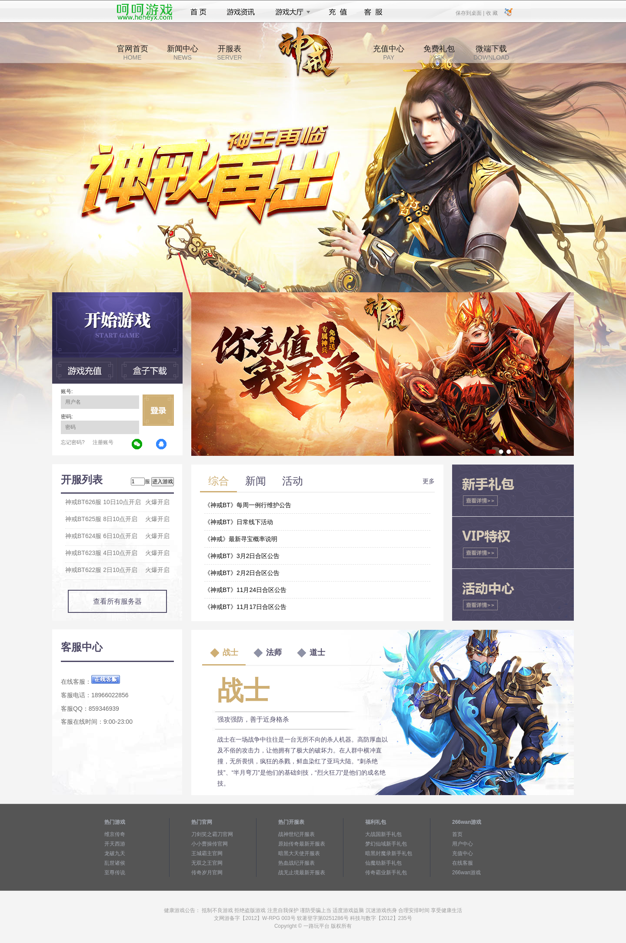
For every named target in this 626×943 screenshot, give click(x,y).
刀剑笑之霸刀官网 (212, 834)
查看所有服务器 (117, 601)
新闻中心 (182, 52)
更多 (429, 481)
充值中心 (388, 52)
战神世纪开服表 (296, 834)
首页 (198, 12)
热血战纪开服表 (296, 863)
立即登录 (158, 410)
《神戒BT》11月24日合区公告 (245, 589)
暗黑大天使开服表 (299, 853)
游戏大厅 (290, 12)
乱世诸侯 (114, 863)
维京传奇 (114, 834)
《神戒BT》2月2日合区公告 (242, 572)
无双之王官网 (207, 863)
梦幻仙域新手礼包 (386, 844)
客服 (373, 12)
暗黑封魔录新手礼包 (388, 853)
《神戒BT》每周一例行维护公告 (247, 505)
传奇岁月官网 (207, 872)
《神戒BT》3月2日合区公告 (242, 555)
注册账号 (103, 442)
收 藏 (491, 13)
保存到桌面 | (470, 13)
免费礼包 (439, 52)
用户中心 (462, 844)
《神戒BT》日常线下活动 (238, 521)
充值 (337, 12)
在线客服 (462, 863)
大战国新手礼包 (383, 834)
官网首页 (132, 52)
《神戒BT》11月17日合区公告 (245, 606)
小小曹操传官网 (209, 844)
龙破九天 (114, 853)
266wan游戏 (466, 872)
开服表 (229, 52)
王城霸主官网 (207, 853)
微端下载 (491, 52)
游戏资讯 (241, 12)
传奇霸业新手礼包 (386, 872)
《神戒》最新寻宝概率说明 (240, 538)
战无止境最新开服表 (301, 872)
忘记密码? (73, 442)
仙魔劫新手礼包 (383, 863)
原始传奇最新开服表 (301, 844)
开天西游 (114, 844)
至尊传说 (114, 872)
